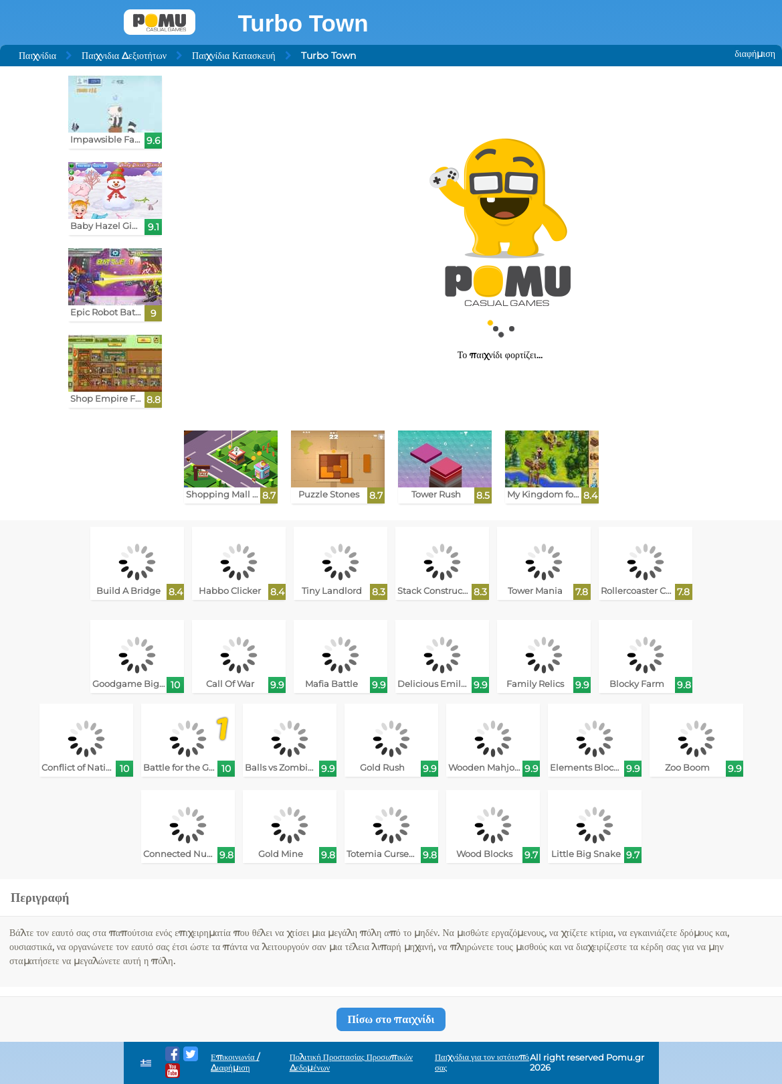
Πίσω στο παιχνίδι (390, 1019)
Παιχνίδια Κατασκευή (234, 56)
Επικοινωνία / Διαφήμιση (235, 1062)
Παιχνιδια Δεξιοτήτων (124, 56)
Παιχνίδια (37, 56)
